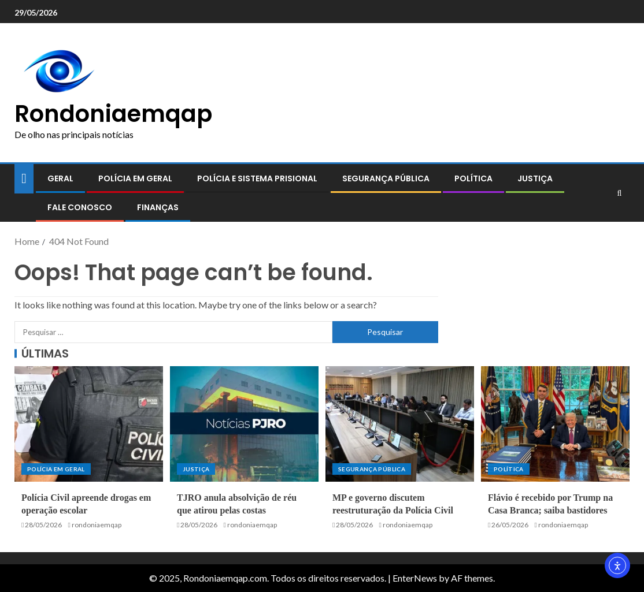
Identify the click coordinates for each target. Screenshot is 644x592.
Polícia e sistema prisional (257, 178)
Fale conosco (79, 207)
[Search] (619, 193)
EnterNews (415, 577)
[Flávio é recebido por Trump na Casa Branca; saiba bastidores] (555, 424)
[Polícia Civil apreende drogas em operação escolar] (88, 424)
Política (473, 178)
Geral (60, 178)
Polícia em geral (135, 178)
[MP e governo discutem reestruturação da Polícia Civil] (399, 424)
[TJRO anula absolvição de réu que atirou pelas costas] (244, 424)
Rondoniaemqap (113, 114)
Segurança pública (386, 178)
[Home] (24, 177)
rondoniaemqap (96, 524)
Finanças (158, 207)
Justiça (535, 178)
